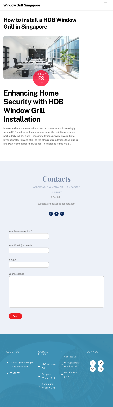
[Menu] (105, 4)
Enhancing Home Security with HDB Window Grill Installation (33, 106)
